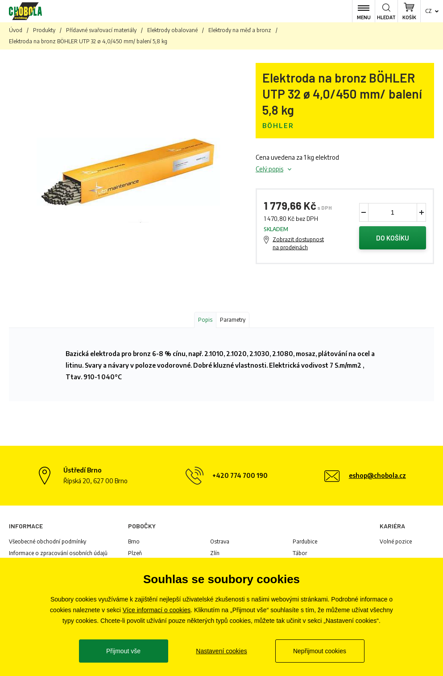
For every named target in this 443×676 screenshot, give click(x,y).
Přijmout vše (123, 651)
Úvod (15, 30)
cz (428, 11)
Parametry (232, 319)
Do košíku (392, 238)
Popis (205, 319)
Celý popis (269, 169)
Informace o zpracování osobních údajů (58, 553)
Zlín (214, 553)
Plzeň (135, 553)
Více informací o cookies (157, 610)
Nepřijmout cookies (319, 651)
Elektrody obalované (172, 30)
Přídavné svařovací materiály (101, 30)
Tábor (300, 553)
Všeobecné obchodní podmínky (47, 541)
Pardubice (305, 541)
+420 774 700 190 (240, 475)
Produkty (44, 30)
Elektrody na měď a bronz (239, 30)
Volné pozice (396, 541)
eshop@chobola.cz (377, 475)
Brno (134, 541)
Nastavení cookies (221, 651)
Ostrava (219, 541)
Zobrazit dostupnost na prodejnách (298, 243)
